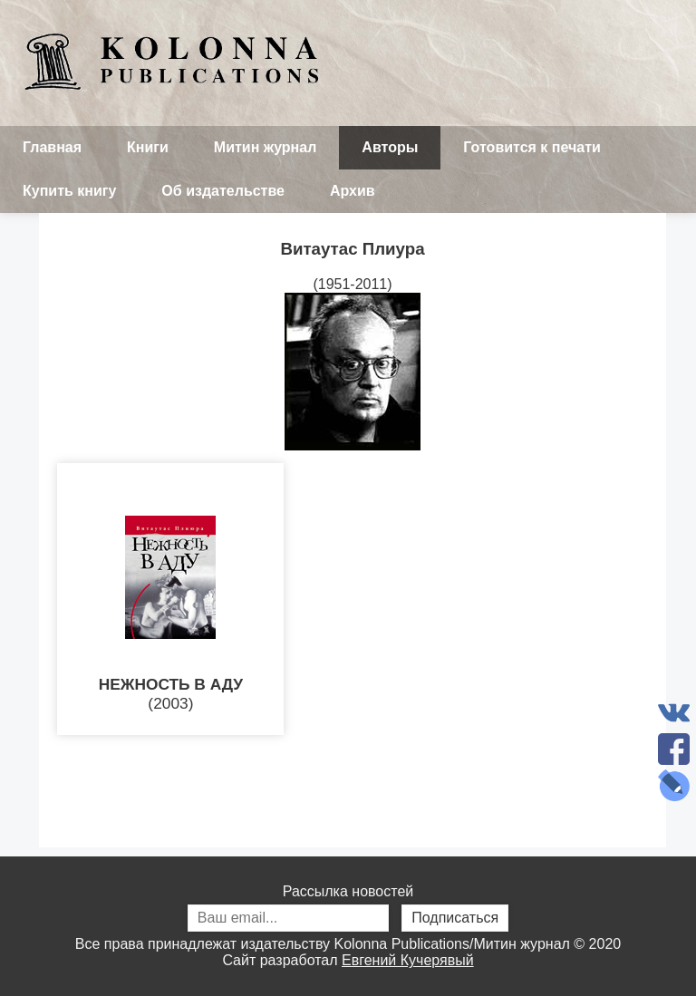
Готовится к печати (532, 147)
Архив (352, 190)
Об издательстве (223, 190)
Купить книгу (69, 190)
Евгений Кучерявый (408, 960)
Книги (148, 147)
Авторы (390, 147)
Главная (52, 147)
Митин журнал (265, 147)
